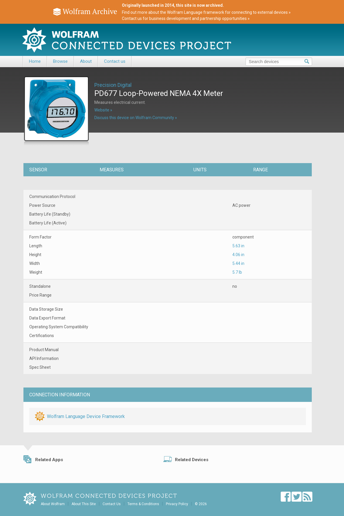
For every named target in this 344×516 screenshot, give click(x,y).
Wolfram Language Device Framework (86, 416)
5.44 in (238, 263)
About (86, 61)
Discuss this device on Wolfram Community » (135, 117)
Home (35, 61)
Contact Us (112, 504)
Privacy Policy (177, 504)
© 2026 (201, 504)
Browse (60, 61)
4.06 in (238, 254)
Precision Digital (113, 85)
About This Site (83, 504)
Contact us (114, 61)
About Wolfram (53, 504)
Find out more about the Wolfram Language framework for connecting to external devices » (206, 12)
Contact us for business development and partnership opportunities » (186, 18)
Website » (103, 110)
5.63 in (238, 245)
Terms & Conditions (143, 504)
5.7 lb (237, 272)
